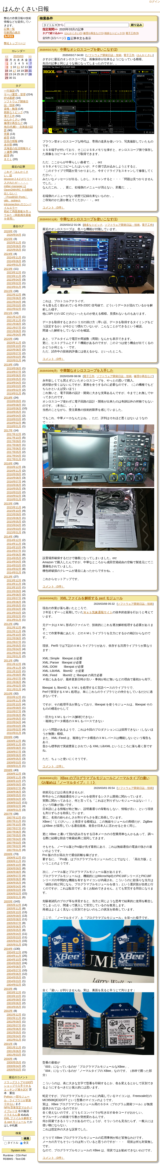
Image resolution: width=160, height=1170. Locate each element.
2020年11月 (14, 342)
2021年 (8, 313)
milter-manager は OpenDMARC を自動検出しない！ (18, 190)
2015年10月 (14, 510)
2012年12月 (14, 627)
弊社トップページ (15, 43)
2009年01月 (14, 766)
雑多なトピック (93, 224)
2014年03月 (14, 565)
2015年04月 (14, 525)
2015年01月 (14, 532)
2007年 (8, 813)
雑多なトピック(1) (114, 33)
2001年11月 (14, 1047)
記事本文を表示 (79, 38)
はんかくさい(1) (73, 33)
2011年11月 (14, 667)
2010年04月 (14, 722)
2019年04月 (14, 382)
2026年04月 (14, 234)
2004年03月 (14, 981)
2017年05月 (14, 452)
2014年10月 (14, 547)
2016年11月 (14, 470)
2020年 (8, 338)
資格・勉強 (11, 108)
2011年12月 (14, 664)
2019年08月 (14, 368)
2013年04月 (14, 609)
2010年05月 (14, 718)
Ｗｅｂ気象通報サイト (97, 612)
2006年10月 (14, 864)
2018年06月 (14, 408)
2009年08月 (14, 747)
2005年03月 (14, 937)
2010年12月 (14, 697)
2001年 (8, 1043)
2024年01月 (14, 264)
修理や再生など (143, 376)
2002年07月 (14, 1025)
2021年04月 (14, 334)
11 (18, 67)
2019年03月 (14, 386)
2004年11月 (14, 955)
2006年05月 (14, 882)
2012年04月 (14, 649)
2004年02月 (14, 984)
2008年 (8, 770)
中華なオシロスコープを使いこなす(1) (89, 219)
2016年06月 (14, 485)
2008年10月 (14, 780)
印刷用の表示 (12, 32)
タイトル (11, 1142)
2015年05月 (14, 521)
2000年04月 (14, 1066)
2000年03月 (14, 1069)
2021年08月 (14, 323)
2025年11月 (14, 242)
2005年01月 (14, 944)
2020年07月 (14, 353)
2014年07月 (14, 550)
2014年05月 (14, 558)
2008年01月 (14, 809)
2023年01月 (14, 286)
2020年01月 (14, 360)
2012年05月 (14, 645)
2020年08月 (14, 349)
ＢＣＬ (8, 159)
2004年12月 (14, 952)
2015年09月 (14, 514)
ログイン (154, 1)
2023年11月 (14, 276)
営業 (6, 133)
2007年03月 (14, 842)
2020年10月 (14, 346)
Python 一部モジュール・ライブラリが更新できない (17, 1100)
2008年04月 (14, 799)
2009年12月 (14, 740)
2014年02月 (14, 568)
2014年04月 (14, 561)
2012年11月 (14, 631)
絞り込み (136, 24)
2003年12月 (14, 992)
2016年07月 (14, 481)
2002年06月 (14, 1028)
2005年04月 (14, 933)
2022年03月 (14, 305)
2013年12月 (14, 580)
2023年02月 (14, 283)
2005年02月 (14, 940)
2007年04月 (14, 839)
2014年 (8, 536)
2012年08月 (14, 638)
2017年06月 (14, 448)
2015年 (8, 503)
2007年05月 (14, 835)
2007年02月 (14, 846)
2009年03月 (14, 762)
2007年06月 (14, 831)
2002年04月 (14, 1036)
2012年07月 (14, 642)
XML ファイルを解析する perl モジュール (91, 598)
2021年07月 (14, 327)
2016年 (8, 463)
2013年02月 (14, 616)
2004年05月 (14, 977)
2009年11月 (14, 744)
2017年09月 (14, 441)
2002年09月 (14, 1021)
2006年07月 (14, 875)
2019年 (8, 364)
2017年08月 (14, 444)
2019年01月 (14, 393)
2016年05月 (14, 488)
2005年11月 (14, 908)
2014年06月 (14, 554)
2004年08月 (14, 966)
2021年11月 (14, 320)
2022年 (8, 291)
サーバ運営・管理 (15, 94)
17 (14, 70)
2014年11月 (14, 543)
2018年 (8, 397)
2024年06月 (14, 261)
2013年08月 (14, 594)
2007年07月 (14, 828)
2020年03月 (14, 356)
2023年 (8, 268)
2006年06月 (14, 879)
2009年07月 (14, 751)
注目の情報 (11, 141)
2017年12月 (14, 434)
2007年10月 (14, 824)
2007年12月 (14, 817)
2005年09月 (14, 915)
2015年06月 (14, 518)
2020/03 (18, 56)
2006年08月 (14, 871)
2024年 (8, 253)
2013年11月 (14, 583)
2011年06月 (14, 682)
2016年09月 (14, 474)
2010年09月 (14, 707)
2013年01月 (14, 619)
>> (30, 56)
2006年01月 (14, 897)
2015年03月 (14, 528)
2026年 (8, 231)
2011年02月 (14, 685)
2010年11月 (14, 700)
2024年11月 (14, 257)
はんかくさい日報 (26, 9)
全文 (24, 1142)
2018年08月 (14, 404)
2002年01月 (14, 1039)
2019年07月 (14, 371)
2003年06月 (14, 1003)
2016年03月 (14, 492)
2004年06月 (14, 973)
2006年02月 (14, 893)
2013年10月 (14, 587)
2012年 (8, 623)
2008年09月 (14, 784)
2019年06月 (14, 375)
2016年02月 (14, 495)
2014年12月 (14, 540)
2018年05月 (14, 411)
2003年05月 (14, 1006)
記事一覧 (9, 29)
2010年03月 (14, 725)
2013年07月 (14, 598)
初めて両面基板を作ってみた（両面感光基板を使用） (17, 215)
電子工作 (129, 55)
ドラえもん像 (12, 1114)
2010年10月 (14, 704)
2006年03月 (14, 890)
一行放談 (9, 90)
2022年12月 (14, 294)
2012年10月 (14, 634)
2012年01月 (14, 656)
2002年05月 (14, 1032)
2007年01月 (14, 849)
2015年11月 (14, 507)
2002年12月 (14, 1014)
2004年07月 (14, 970)
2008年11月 (14, 777)
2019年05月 (14, 379)
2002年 (8, 1010)
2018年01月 (14, 426)
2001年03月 (14, 1054)
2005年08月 (14, 919)
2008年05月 (14, 795)
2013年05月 (14, 605)
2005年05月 (14, 930)
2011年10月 (14, 671)
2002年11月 (14, 1018)
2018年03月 (14, 419)
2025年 (8, 238)
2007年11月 (14, 821)
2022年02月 (14, 308)
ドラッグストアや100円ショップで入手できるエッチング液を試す (18, 1086)
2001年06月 (14, 1051)
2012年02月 (14, 652)
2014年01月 (14, 572)
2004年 (8, 948)
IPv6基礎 (9, 97)
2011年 (8, 660)
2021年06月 (14, 331)
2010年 (8, 693)
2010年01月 (14, 733)
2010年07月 (14, 711)
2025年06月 (14, 246)
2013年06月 (14, 601)
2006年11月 (14, 861)
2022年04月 (14, 301)
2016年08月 (14, 477)
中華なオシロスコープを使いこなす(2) (89, 49)
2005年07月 (14, 923)
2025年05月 (14, 249)
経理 (6, 155)
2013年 (8, 576)
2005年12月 (14, 904)
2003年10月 (14, 996)
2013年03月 (14, 612)
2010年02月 (14, 729)
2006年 (8, 854)
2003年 (8, 988)
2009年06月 (14, 755)
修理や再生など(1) (93, 33)
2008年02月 (14, 806)
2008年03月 (14, 802)
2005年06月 (14, 926)
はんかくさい (144, 55)
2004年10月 (14, 959)
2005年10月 (14, 912)
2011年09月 (14, 674)
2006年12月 (14, 857)
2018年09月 (14, 401)
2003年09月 (14, 999)
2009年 (8, 737)
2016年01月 (14, 499)
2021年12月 (14, 316)
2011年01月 (14, 689)
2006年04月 (14, 886)
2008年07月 (14, 788)
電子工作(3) (132, 33)
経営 (6, 137)
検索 (26, 1138)
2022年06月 (14, 298)
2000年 (8, 1058)
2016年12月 (14, 466)
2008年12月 (14, 773)
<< (6, 56)
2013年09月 (14, 591)
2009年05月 (14, 758)
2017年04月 (14, 455)
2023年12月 (14, 272)
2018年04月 (14, 415)
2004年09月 (14, 963)
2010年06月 (14, 715)
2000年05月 (14, 1062)
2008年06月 (14, 791)
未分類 (8, 144)
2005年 (8, 901)
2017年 (8, 430)
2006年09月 (14, 868)
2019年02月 (14, 389)
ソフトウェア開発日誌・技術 (103, 55)
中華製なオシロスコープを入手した (86, 370)
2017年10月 (14, 437)
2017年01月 (14, 459)
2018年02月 (14, 422)
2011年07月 (14, 678)
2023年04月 (14, 279)
